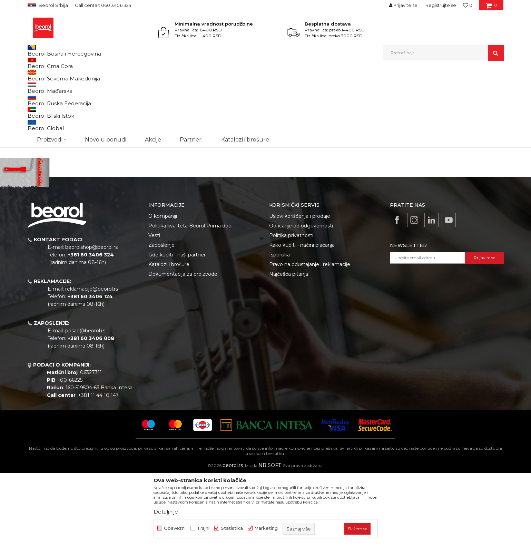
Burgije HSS (43, 103)
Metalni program (86, 75)
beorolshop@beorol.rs (91, 318)
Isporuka (279, 326)
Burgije (115, 75)
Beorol (34, 75)
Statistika (232, 528)
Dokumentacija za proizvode (182, 345)
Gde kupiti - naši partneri (177, 326)
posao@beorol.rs (85, 402)
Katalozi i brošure (168, 335)
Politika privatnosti (291, 306)
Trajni (203, 528)
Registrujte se (440, 5)
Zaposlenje (161, 316)
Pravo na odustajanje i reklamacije (309, 335)
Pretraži (62, 199)
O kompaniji (162, 287)
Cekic (40, 146)
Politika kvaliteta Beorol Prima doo (190, 297)
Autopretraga (298, 86)
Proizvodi (54, 75)
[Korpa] (491, 7)
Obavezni (175, 528)
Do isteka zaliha (50, 154)
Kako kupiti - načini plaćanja (302, 316)
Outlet (41, 130)
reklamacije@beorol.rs (91, 360)
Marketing (266, 528)
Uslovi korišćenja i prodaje (299, 287)
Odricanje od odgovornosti (301, 297)
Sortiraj (329, 86)
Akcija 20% (45, 138)
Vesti (154, 306)
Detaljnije (166, 511)
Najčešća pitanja (288, 345)
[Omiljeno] (467, 5)
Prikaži (430, 86)
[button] (443, 52)
